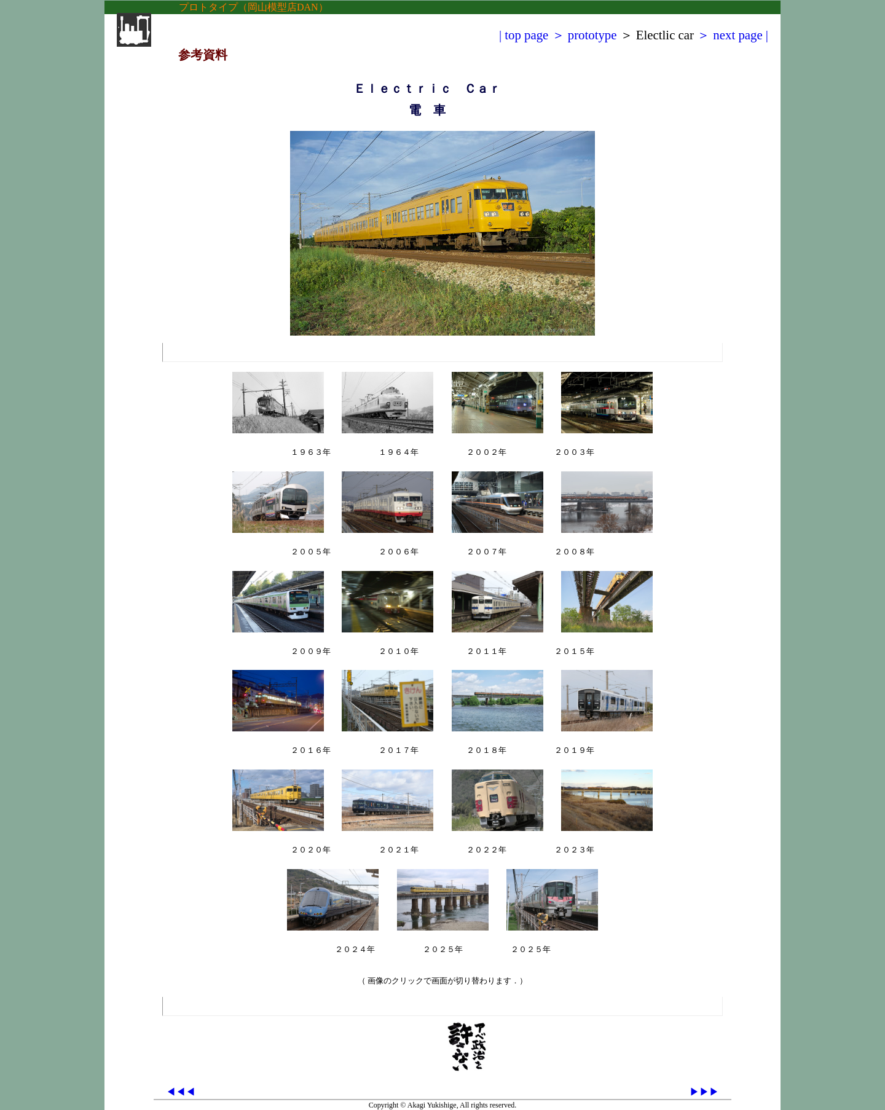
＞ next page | (732, 35)
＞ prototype (584, 35)
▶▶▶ (704, 1092)
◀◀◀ (180, 1092)
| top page (523, 35)
